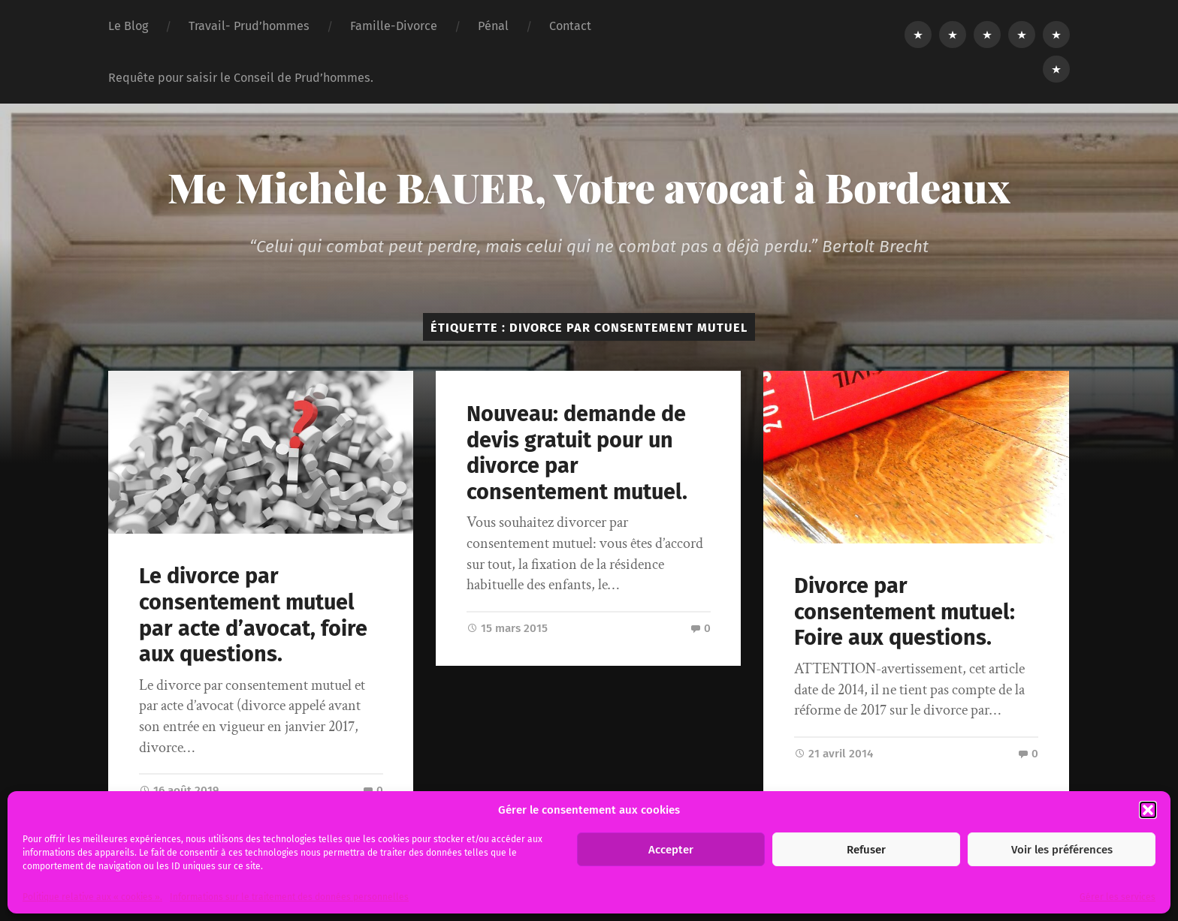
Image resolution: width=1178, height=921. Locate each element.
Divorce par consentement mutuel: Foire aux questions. (904, 612)
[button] (1147, 809)
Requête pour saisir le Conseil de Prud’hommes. (240, 78)
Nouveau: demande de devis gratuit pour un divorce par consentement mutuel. (577, 453)
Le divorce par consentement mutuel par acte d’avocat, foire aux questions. (253, 615)
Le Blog (128, 26)
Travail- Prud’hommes (249, 26)
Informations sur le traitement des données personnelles (289, 897)
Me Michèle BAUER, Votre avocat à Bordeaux (589, 187)
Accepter (670, 849)
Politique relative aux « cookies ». (92, 897)
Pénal (493, 26)
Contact (570, 26)
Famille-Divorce (393, 26)
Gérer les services (1117, 897)
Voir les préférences (1062, 849)
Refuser (866, 849)
